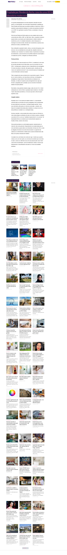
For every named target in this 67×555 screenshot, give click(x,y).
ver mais (25, 548)
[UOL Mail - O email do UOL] (49, 1)
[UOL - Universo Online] (16, 1)
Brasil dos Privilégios (27, 1)
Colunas (39, 1)
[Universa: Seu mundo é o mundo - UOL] (11, 1)
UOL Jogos (21, 1)
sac (47, 1)
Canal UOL (35, 1)
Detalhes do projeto (40, 153)
